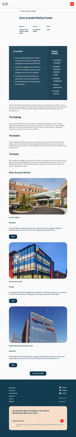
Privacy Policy (62, 398)
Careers (11, 399)
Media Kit (11, 401)
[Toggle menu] (72, 4)
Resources (12, 396)
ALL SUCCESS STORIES (38, 373)
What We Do (12, 388)
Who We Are (12, 390)
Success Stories (13, 393)
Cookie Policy (62, 401)
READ (13, 236)
